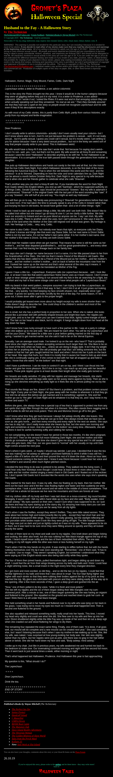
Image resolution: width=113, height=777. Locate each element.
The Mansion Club (20, 727)
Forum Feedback (38, 35)
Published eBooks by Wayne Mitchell (60, 35)
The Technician (17, 31)
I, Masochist (17, 718)
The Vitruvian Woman (22, 732)
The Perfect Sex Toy (21, 709)
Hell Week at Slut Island (28, 744)
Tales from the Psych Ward (24, 738)
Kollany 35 (17, 741)
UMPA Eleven (18, 721)
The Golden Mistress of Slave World (29, 735)
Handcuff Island (19, 715)
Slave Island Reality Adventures (26, 729)
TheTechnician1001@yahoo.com (17, 35)
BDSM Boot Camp (20, 724)
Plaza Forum (80, 752)
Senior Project (18, 712)
